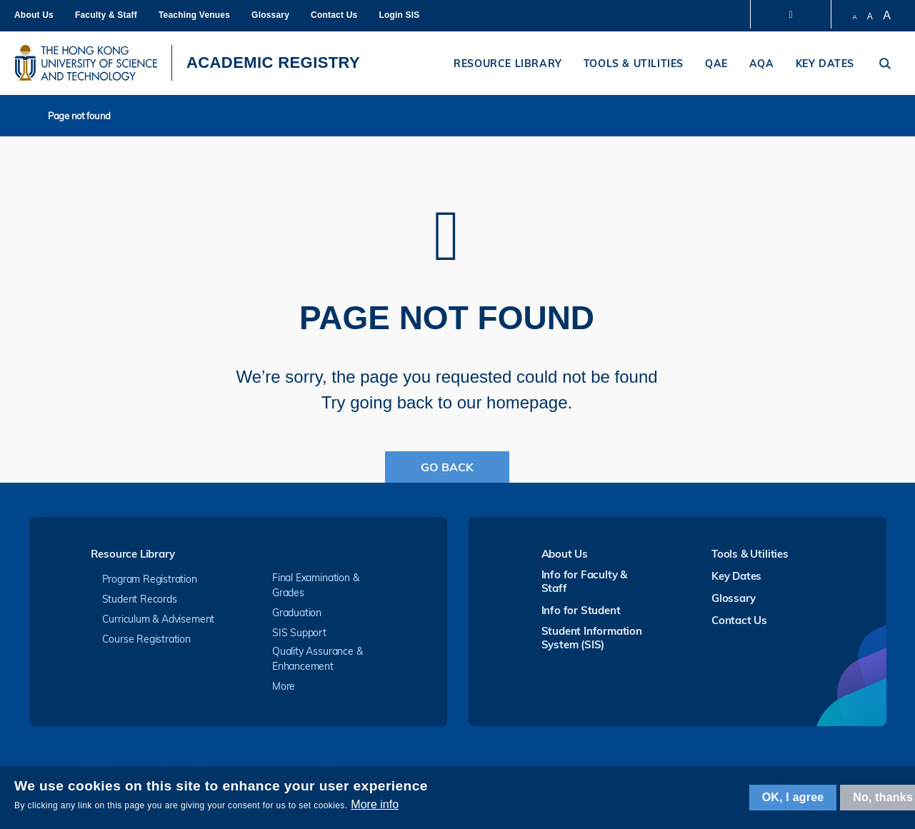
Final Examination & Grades (315, 585)
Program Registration (149, 579)
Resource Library (508, 63)
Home (33, 115)
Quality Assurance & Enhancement (317, 659)
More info (375, 804)
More (283, 686)
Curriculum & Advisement (158, 619)
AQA (761, 63)
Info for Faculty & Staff (584, 581)
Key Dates (825, 63)
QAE (716, 63)
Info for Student (581, 610)
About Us (34, 15)
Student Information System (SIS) (591, 637)
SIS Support (299, 632)
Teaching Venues (194, 15)
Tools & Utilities (634, 63)
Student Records (139, 599)
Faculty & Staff (106, 15)
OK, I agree (793, 797)
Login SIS (399, 15)
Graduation (296, 612)
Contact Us (334, 15)
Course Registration (146, 639)
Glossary (270, 15)
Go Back (447, 467)
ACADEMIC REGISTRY (273, 62)
